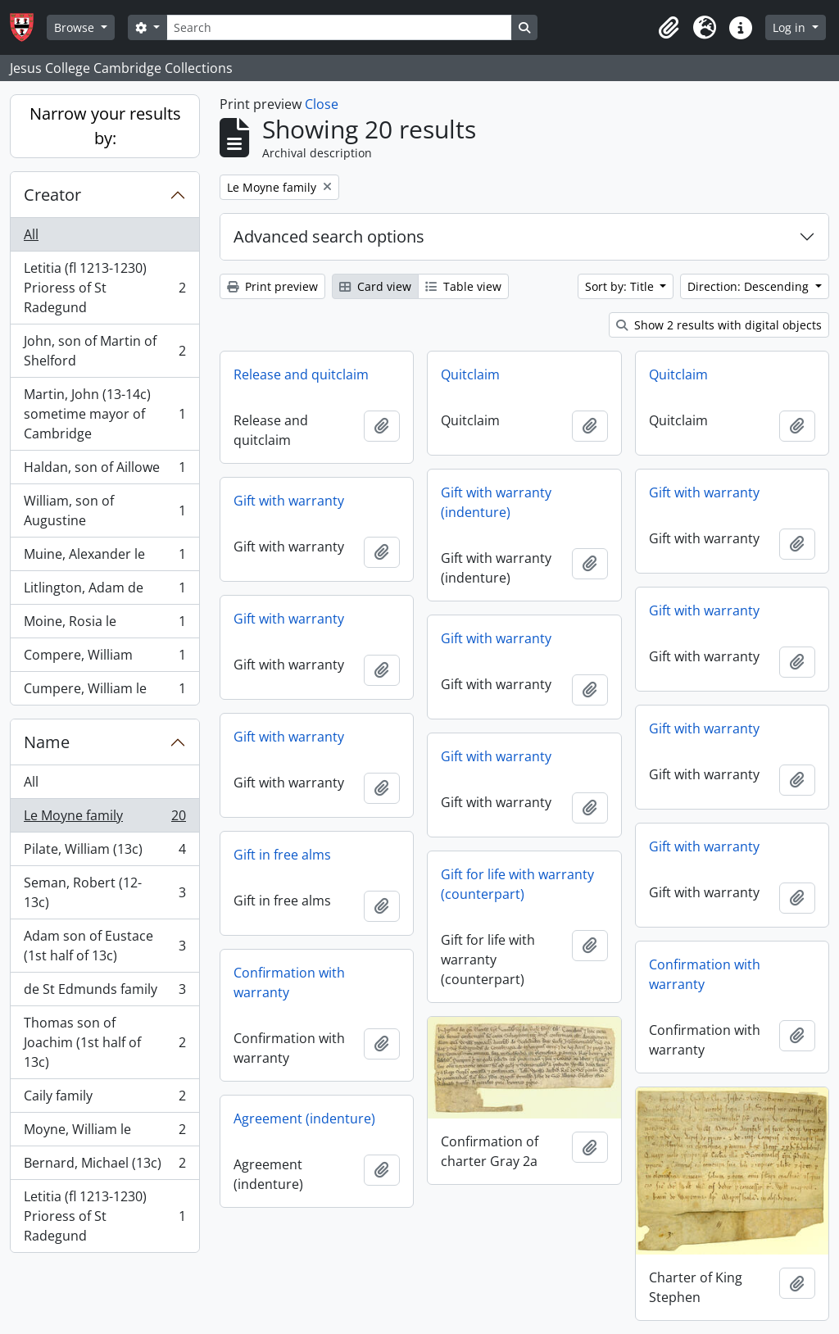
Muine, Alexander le (104, 557)
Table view (463, 286)
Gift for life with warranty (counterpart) (517, 884)
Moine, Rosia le (104, 624)
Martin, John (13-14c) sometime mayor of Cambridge (104, 413)
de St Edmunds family (104, 992)
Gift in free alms (282, 855)
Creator (52, 195)
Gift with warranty (704, 492)
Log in (791, 27)
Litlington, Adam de (104, 591)
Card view (375, 286)
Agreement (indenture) (304, 1118)
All (31, 234)
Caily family (104, 1099)
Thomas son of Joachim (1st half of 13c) (104, 1042)
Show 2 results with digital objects (719, 325)
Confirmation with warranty (704, 974)
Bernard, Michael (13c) (104, 1166)
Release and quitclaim (301, 374)
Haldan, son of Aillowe (104, 470)
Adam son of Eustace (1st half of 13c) (104, 945)
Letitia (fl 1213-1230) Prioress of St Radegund (104, 287)
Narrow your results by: (105, 125)
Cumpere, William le (104, 691)
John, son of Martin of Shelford (104, 351)
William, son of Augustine (104, 510)
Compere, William (104, 658)
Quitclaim (470, 374)
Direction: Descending (749, 286)
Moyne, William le (104, 1132)
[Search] (339, 27)
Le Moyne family (104, 819)
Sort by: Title (621, 286)
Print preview (272, 286)
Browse (76, 27)
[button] (669, 28)
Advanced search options (329, 236)
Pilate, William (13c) (104, 852)
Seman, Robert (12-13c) (104, 892)
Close (321, 104)
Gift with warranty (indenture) (496, 502)
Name (47, 742)
